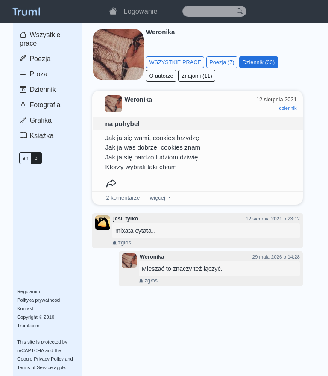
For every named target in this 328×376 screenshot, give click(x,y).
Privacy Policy (49, 358)
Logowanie (141, 11)
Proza (33, 74)
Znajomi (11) (197, 76)
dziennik (288, 108)
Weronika (152, 256)
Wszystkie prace (40, 39)
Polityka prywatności (38, 300)
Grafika (36, 120)
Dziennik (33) (259, 62)
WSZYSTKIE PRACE (175, 62)
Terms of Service (35, 367)
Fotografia (40, 105)
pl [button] (36, 158)
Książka (36, 135)
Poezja (35, 58)
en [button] (25, 158)
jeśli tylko (125, 218)
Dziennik (38, 89)
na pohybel (122, 123)
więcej (157, 197)
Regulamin (28, 291)
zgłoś (121, 242)
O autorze (161, 76)
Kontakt (25, 308)
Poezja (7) (221, 62)
